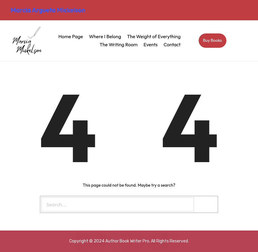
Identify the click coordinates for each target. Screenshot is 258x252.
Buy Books (212, 40)
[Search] (206, 204)
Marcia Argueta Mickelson (47, 10)
